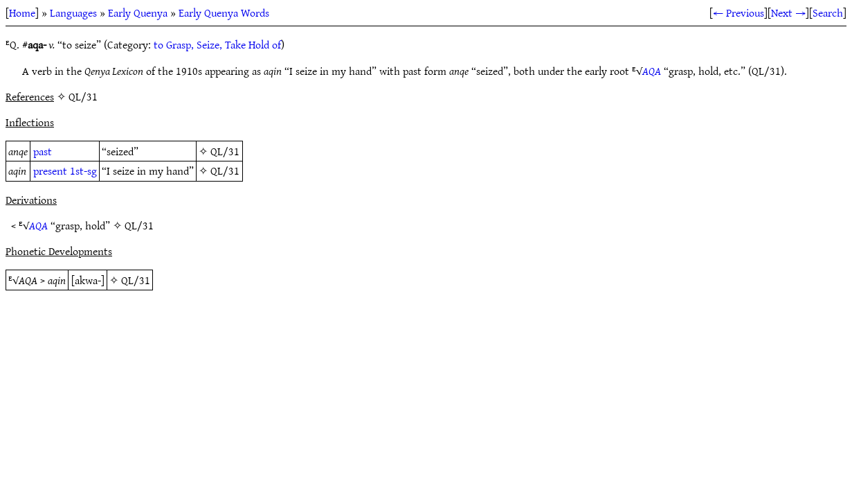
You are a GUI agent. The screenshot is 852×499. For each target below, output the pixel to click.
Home (22, 12)
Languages (73, 12)
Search (828, 12)
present (50, 170)
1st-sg (83, 170)
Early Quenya (137, 12)
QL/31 (224, 151)
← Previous (738, 12)
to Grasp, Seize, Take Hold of (217, 44)
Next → (788, 12)
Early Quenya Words (224, 12)
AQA (651, 70)
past (42, 151)
